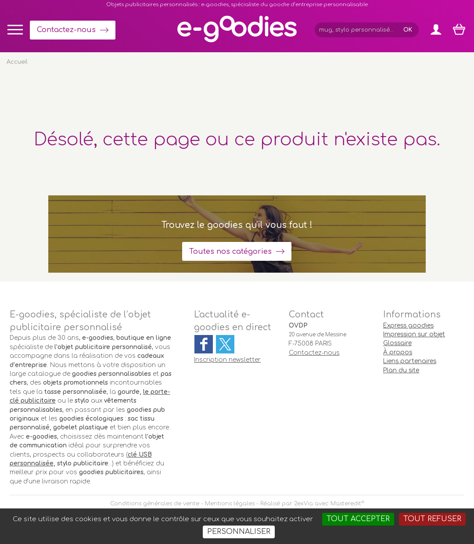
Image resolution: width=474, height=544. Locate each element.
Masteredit (345, 504)
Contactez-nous (66, 30)
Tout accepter (358, 519)
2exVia (303, 504)
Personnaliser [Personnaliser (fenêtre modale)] (238, 532)
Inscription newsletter (227, 360)
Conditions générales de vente (154, 504)
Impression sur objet (414, 334)
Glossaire (397, 343)
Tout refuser (432, 519)
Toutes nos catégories (230, 252)
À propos (397, 352)
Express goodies (408, 325)
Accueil (17, 62)
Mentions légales (230, 504)
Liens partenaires (409, 361)
